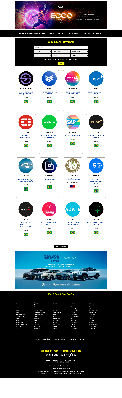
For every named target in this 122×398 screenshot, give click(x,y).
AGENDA (51, 33)
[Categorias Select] (42, 51)
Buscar (61, 63)
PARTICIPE (97, 33)
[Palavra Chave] (61, 47)
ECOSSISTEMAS (75, 33)
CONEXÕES (61, 33)
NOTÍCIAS (87, 33)
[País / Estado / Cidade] (42, 55)
